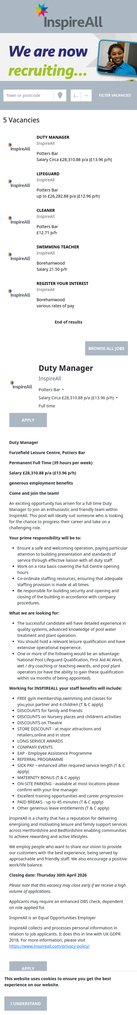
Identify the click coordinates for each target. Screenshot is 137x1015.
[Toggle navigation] (13, 16)
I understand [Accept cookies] (25, 1003)
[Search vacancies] (115, 95)
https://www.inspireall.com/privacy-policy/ (49, 946)
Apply (28, 420)
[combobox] (7, 95)
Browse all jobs (106, 348)
